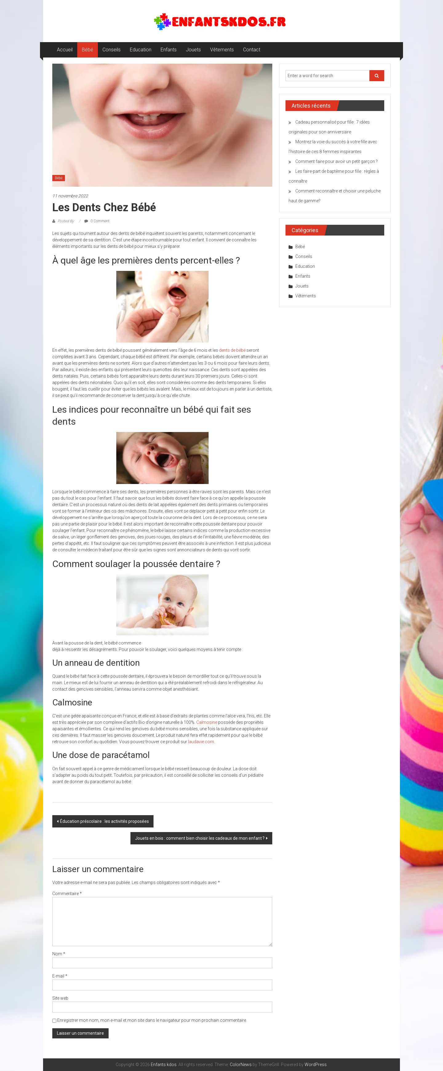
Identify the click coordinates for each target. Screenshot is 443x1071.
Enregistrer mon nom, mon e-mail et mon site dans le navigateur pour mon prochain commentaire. (152, 1020)
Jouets (193, 50)
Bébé (87, 50)
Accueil (65, 50)
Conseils (111, 50)
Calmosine (206, 722)
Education (140, 50)
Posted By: (66, 221)
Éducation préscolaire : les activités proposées (104, 821)
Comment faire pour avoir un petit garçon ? (336, 161)
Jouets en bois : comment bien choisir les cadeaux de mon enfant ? (200, 838)
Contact (251, 50)
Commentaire (67, 893)
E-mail (59, 976)
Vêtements (222, 50)
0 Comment (97, 221)
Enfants (169, 50)
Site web (60, 998)
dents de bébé (232, 350)
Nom (58, 953)
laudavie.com (201, 741)
